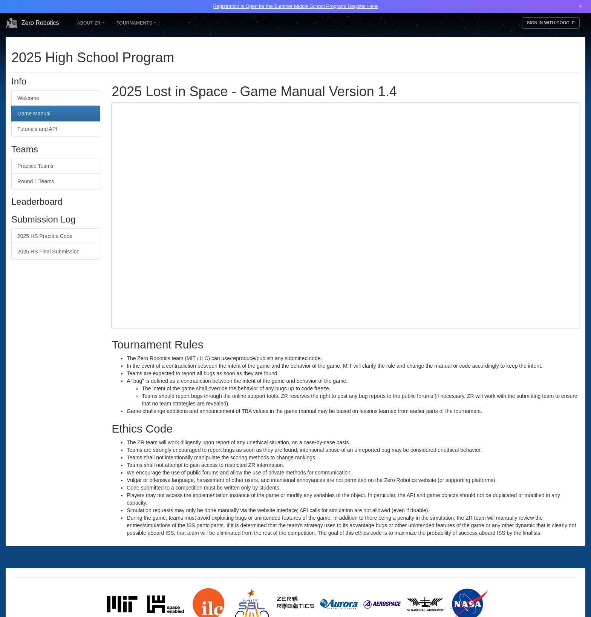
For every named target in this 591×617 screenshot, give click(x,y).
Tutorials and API (37, 129)
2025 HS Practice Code (44, 236)
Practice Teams (35, 166)
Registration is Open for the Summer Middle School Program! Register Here (295, 6)
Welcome (28, 98)
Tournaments (136, 23)
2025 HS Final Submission (48, 252)
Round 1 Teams (35, 181)
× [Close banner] (580, 6)
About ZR (90, 23)
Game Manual (34, 114)
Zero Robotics (32, 23)
